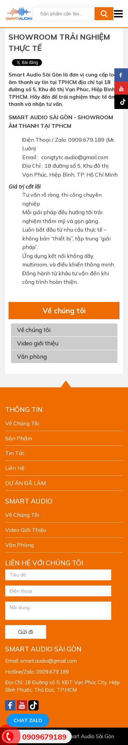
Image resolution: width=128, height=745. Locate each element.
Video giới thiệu (37, 343)
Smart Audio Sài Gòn (89, 736)
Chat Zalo (28, 720)
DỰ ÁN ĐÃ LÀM (25, 483)
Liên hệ (15, 468)
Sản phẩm (18, 438)
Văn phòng (32, 356)
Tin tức (15, 453)
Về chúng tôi (34, 329)
